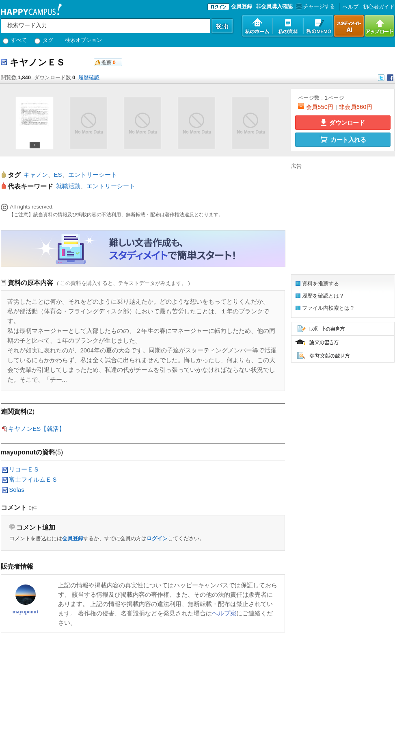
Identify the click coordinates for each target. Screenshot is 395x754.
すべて (15, 40)
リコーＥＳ (24, 469)
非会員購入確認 (274, 6)
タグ (44, 40)
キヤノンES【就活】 (36, 428)
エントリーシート (92, 174)
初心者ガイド (379, 7)
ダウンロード (343, 122)
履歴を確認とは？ (323, 296)
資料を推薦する (320, 283)
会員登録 (241, 6)
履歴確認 (88, 77)
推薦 (106, 62)
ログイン (157, 538)
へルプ (350, 7)
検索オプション (83, 40)
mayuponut (26, 611)
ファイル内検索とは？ (328, 308)
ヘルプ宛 (224, 613)
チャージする (314, 6)
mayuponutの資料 (28, 452)
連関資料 (14, 411)
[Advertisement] (148, 659)
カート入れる (342, 139)
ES (58, 174)
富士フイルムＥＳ (33, 479)
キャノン (36, 174)
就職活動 (68, 186)
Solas (16, 489)
